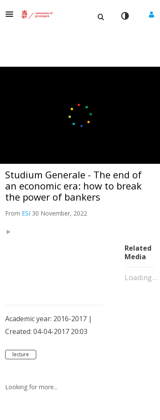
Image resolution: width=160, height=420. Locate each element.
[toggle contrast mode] (124, 16)
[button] (12, 14)
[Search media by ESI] (26, 213)
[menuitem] (101, 16)
